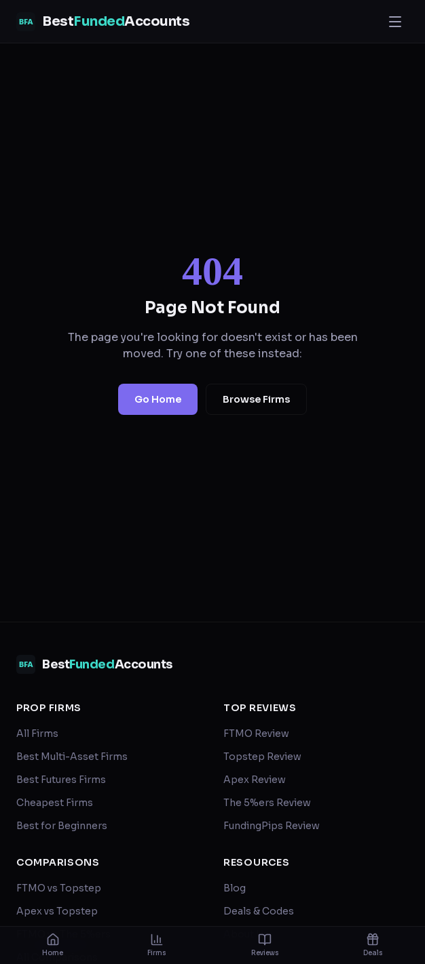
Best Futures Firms (61, 780)
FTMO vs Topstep (58, 888)
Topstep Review (262, 756)
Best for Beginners (61, 826)
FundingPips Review (271, 826)
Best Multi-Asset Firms (72, 756)
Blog (234, 888)
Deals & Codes (258, 911)
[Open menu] (395, 21)
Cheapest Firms (54, 803)
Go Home (157, 399)
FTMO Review (256, 733)
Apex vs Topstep (57, 911)
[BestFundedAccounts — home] (102, 21)
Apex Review (254, 780)
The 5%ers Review (267, 803)
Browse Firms (256, 399)
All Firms (37, 733)
